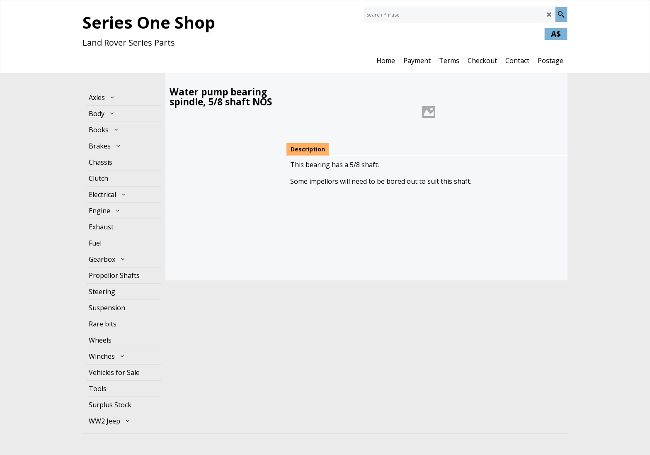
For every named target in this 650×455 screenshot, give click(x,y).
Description (308, 149)
